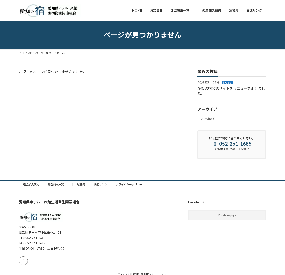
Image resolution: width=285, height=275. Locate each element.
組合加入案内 (31, 184)
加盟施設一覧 (57, 184)
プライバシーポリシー (129, 184)
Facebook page (227, 215)
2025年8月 (208, 119)
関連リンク (100, 184)
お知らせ (227, 82)
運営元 (81, 184)
